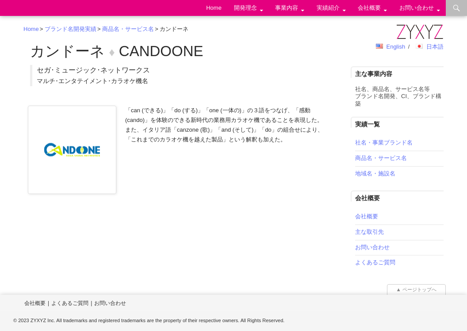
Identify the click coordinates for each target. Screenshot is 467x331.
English (395, 46)
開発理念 (245, 7)
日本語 (435, 46)
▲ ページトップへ (416, 289)
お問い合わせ (416, 7)
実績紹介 (328, 7)
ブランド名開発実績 (70, 29)
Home (214, 7)
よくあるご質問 (375, 262)
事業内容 (286, 7)
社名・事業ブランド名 (384, 142)
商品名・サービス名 (128, 29)
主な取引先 (369, 231)
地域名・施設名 (375, 173)
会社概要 (369, 7)
